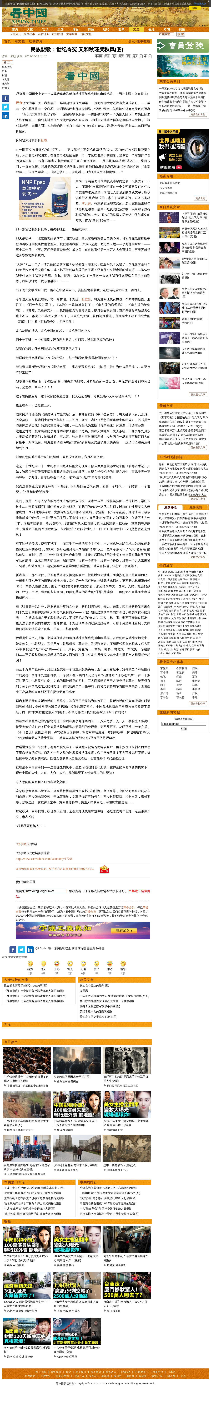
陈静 (179, 787)
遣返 (166, 744)
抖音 (120, 1154)
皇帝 (194, 752)
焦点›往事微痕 (139, 41)
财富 (179, 721)
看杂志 (93, 1400)
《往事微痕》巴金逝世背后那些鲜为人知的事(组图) (35, 1020)
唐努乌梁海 (195, 733)
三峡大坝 (187, 686)
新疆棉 (196, 686)
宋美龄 (161, 752)
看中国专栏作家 (171, 769)
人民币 (185, 717)
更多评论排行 (198, 663)
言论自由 (162, 740)
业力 (59, 1105)
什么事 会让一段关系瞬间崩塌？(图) (179, 550)
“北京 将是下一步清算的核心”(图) (178, 579)
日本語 (171, 1396)
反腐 (176, 709)
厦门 (109, 1335)
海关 (160, 744)
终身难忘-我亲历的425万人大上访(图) (180, 532)
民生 (192, 744)
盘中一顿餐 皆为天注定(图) (119, 1189)
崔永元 (169, 705)
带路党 (111, 1289)
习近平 (185, 682)
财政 (173, 721)
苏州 (9, 1335)
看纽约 (118, 1400)
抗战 (185, 748)
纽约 (106, 29)
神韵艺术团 (62, 1400)
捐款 (68, 1396)
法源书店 (79, 1400)
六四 (200, 682)
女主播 (171, 740)
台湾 (9, 1198)
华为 (166, 709)
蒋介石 (199, 748)
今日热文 (11, 1066)
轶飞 (163, 783)
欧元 (191, 717)
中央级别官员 (40, 1109)
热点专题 (166, 283)
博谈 (91, 29)
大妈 (173, 725)
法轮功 (161, 733)
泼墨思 (84, 1015)
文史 (136, 29)
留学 (200, 740)
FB (174, 713)
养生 (179, 760)
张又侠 (193, 682)
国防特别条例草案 (22, 1198)
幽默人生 (168, 756)
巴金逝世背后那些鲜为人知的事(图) (25, 1009)
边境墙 (174, 702)
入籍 (182, 744)
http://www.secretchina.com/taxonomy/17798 (44, 883)
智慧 (176, 756)
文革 (173, 760)
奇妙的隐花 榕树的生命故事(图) (177, 110)
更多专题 (200, 305)
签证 (171, 744)
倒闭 (71, 1335)
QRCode (40, 972)
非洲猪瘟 (191, 725)
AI (64, 1154)
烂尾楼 (73, 1380)
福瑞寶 (143, 1400)
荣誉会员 (128, 931)
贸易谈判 (194, 702)
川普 (186, 678)
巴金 (4, 71)
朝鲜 (179, 713)
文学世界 (71, 34)
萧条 (77, 1335)
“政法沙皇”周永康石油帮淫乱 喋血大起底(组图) (32, 1238)
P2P (204, 725)
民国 (174, 748)
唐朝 (109, 1194)
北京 (160, 725)
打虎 (182, 709)
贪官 (201, 705)
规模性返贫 (30, 1335)
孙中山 (191, 748)
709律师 (190, 729)
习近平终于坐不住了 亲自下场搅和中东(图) (183, 629)
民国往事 (29, 34)
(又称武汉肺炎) (175, 678)
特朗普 (192, 678)
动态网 (171, 1400)
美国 (60, 29)
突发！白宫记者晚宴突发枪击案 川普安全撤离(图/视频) (195, 354)
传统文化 (86, 34)
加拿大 (186, 713)
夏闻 (195, 783)
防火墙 (176, 729)
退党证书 (157, 1400)
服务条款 (96, 1396)
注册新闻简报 (169, 819)
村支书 (29, 1154)
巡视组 (16, 1109)
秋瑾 (4, 75)
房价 (179, 725)
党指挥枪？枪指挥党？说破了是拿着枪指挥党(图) (34, 1222)
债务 (203, 713)
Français (140, 1396)
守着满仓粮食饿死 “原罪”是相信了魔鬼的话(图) (32, 1217)
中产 (184, 721)
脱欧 (192, 713)
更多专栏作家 (198, 810)
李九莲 (5, 79)
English (125, 1396)
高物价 (29, 1380)
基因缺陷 (73, 1105)
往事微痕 (7, 67)
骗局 (67, 1194)
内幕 (183, 705)
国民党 (191, 694)
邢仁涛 (164, 800)
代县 (15, 1154)
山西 (9, 1154)
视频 (182, 29)
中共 (176, 698)
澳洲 (169, 748)
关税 (168, 702)
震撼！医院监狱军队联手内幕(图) (100, 1030)
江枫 (195, 800)
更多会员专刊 (198, 114)
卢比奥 (200, 678)
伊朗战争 (120, 1289)
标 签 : (7, 62)
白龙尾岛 (170, 736)
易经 (160, 756)
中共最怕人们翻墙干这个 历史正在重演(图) (183, 620)
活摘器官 (172, 686)
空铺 (15, 1380)
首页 (15, 29)
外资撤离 (18, 1335)
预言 (192, 756)
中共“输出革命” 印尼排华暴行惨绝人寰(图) (29, 1232)
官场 (45, 29)
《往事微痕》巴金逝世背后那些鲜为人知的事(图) (34, 1025)
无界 (183, 1400)
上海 (59, 1335)
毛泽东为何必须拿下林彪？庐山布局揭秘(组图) (32, 1227)
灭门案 (110, 1109)
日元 (197, 717)
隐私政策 (111, 1396)
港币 (202, 717)
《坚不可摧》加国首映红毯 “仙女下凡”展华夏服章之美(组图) (195, 324)
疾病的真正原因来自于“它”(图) (72, 1100)
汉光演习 (162, 694)
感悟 (181, 756)
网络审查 (170, 733)
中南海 (176, 705)
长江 (168, 690)
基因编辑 (168, 729)
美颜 (109, 1154)
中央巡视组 (27, 1109)
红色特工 (133, 1109)
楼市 (168, 721)
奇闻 (167, 29)
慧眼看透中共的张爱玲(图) (96, 1035)
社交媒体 (168, 713)
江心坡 (179, 736)
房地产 (161, 721)
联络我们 (56, 1396)
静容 (179, 795)
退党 (197, 694)
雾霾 (160, 729)
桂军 (179, 748)
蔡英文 (203, 721)
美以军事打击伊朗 (169, 289)
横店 (59, 1154)
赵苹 (195, 791)
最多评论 (170, 614)
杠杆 (160, 717)
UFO (170, 698)
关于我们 (81, 1396)
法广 (160, 713)
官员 (9, 1109)
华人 (184, 740)
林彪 (175, 752)
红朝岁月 (57, 34)
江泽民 (161, 705)
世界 (121, 29)
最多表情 (195, 614)
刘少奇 (182, 752)
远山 (179, 783)
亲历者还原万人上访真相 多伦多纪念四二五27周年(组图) (195, 339)
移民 (189, 740)
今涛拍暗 (181, 775)
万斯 (181, 702)
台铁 (180, 686)
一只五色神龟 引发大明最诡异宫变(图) (181, 88)
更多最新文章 (198, 554)
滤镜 (114, 1154)
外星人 (161, 760)
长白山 (161, 736)
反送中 (195, 705)
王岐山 (190, 698)
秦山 (163, 795)
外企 (66, 1380)
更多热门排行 (198, 605)
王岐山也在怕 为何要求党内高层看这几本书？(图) (34, 1212)
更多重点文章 (198, 501)
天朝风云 (15, 34)
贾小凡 (164, 779)
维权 (183, 729)
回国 (176, 744)
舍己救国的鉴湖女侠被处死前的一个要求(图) (107, 1025)
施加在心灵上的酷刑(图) (94, 1009)
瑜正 (179, 800)
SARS (186, 736)
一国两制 (202, 709)
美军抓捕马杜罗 (168, 299)
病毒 (160, 682)
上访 (197, 729)
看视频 (105, 1400)
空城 (65, 1335)
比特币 (172, 717)
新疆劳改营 (195, 736)
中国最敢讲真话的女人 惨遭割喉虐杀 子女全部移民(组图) (114, 1020)
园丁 (163, 791)
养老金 (60, 1194)
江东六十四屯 (182, 733)
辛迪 (195, 804)
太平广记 (123, 1194)
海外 (199, 744)
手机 (187, 756)
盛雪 (179, 791)
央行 (197, 713)
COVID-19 (169, 682)
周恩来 (118, 1109)
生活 (151, 29)
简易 (195, 775)
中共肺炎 (162, 678)
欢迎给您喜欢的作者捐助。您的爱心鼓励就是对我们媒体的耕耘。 (56, 893)
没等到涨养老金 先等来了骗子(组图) (76, 1189)
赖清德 (197, 698)
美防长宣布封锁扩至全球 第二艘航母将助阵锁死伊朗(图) (195, 414)
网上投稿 (41, 1396)
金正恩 (182, 698)
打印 (128, 56)
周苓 (163, 787)
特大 (135, 56)
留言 (121, 56)
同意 (194, 8)
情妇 (160, 709)
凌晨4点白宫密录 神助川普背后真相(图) (181, 655)
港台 (76, 29)
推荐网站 (30, 1400)
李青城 (196, 795)
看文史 (20, 41)
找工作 (116, 1335)
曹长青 (180, 804)
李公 (114, 1194)
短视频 (69, 1154)
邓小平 (169, 752)
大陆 (30, 29)
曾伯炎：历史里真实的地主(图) (98, 1040)
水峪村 (22, 1154)
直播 (73, 1194)
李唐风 (196, 787)
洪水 (179, 690)
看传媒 (130, 1400)
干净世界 (45, 1400)
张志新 (5, 83)
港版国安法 (195, 690)
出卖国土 (162, 686)
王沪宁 (203, 702)
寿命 (168, 760)
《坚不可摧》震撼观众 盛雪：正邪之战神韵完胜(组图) (195, 444)
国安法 (161, 690)
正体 (107, 56)
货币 (179, 717)
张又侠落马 (165, 294)
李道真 (180, 779)
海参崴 (190, 721)
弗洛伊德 (162, 698)
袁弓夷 (185, 690)
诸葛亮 (200, 752)
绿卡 (187, 744)
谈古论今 (43, 34)
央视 (178, 740)
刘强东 (167, 725)
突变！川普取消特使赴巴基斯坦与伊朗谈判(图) (195, 399)
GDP (60, 1380)
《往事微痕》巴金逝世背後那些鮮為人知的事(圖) (34, 1015)
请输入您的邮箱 (184, 825)
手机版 (99, 56)
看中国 (30, 15)
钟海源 (5, 87)
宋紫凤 (164, 775)
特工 (125, 1109)
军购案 (36, 1198)
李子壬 (164, 804)
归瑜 (195, 779)
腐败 (171, 709)
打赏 (114, 56)
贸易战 (178, 682)
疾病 (65, 1105)
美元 (166, 717)
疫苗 (173, 690)
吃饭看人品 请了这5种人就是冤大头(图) (181, 541)
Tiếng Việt (156, 1396)
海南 (9, 1380)
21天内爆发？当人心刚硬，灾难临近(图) (182, 588)
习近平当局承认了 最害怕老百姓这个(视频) (183, 597)
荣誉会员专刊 (169, 81)
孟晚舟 (161, 702)
